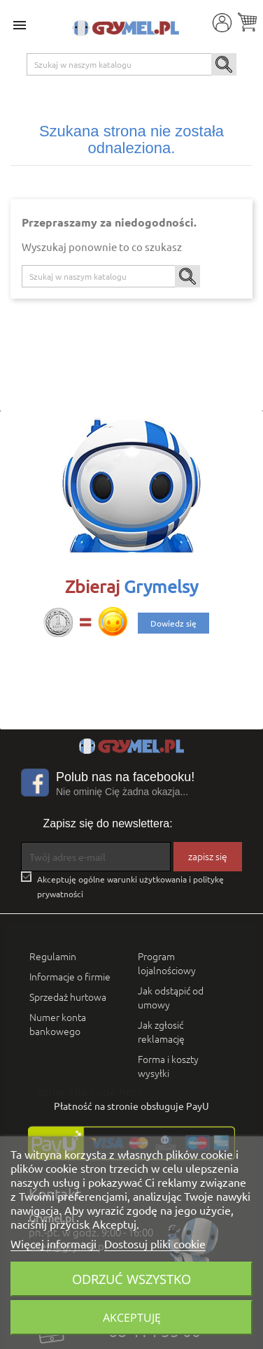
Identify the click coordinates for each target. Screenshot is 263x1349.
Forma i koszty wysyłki (168, 1066)
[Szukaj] (132, 64)
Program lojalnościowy (167, 963)
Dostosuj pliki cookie (155, 1243)
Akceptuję (132, 1317)
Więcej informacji (54, 1243)
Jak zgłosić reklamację (161, 1031)
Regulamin (52, 956)
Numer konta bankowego (57, 1024)
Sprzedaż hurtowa (67, 997)
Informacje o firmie (70, 976)
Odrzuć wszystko (131, 1278)
